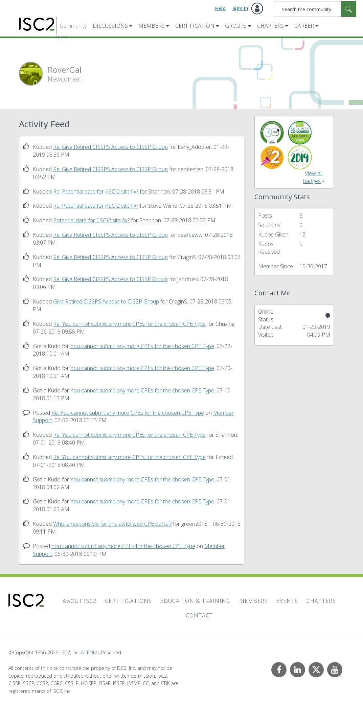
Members (151, 25)
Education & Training (195, 601)
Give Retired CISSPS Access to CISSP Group (106, 301)
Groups (236, 25)
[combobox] (315, 9)
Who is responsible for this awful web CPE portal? (112, 523)
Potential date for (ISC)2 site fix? (91, 220)
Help (220, 8)
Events (287, 601)
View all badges (312, 177)
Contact (199, 615)
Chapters (270, 25)
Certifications (128, 601)
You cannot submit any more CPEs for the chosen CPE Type (142, 346)
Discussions (110, 25)
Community (73, 25)
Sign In (240, 8)
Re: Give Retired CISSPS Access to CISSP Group (110, 147)
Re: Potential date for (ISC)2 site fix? (95, 191)
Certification (194, 25)
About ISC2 (79, 601)
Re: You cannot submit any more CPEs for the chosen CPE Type (129, 323)
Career (304, 25)
